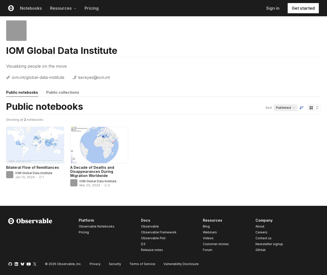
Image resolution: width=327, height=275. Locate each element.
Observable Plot (153, 238)
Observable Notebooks (96, 226)
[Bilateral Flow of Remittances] (35, 145)
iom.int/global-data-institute (38, 77)
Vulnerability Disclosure (181, 264)
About (259, 226)
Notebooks (31, 8)
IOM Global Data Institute (33, 173)
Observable (150, 226)
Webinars (210, 232)
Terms (142, 264)
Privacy (95, 264)
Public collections (62, 92)
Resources (63, 8)
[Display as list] (317, 108)
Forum (207, 250)
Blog (206, 226)
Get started (303, 8)
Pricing (92, 8)
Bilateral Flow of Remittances (32, 167)
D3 (143, 244)
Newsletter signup (269, 244)
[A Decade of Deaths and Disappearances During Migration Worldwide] (99, 145)
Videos (208, 238)
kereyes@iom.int (94, 77)
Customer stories (216, 244)
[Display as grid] (311, 108)
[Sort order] (301, 107)
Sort (268, 108)
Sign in (272, 8)
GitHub (260, 250)
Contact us (263, 238)
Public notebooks (22, 92)
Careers (261, 232)
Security (115, 264)
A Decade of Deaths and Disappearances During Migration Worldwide (92, 171)
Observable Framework (159, 232)
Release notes (152, 250)
